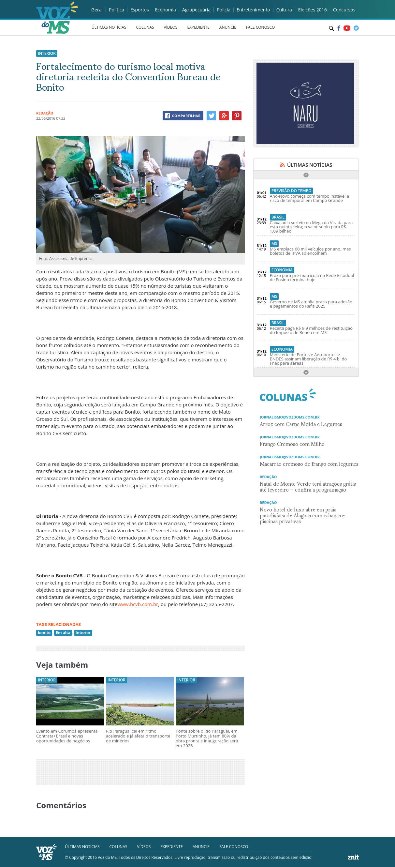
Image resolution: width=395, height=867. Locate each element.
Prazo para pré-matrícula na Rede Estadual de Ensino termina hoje (312, 277)
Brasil (278, 217)
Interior (47, 53)
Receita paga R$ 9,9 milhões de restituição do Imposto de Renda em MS (311, 330)
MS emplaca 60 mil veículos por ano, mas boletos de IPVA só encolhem (310, 251)
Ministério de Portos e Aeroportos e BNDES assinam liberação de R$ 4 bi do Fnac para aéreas (308, 359)
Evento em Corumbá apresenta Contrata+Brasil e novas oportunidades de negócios (67, 736)
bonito (44, 632)
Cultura (284, 10)
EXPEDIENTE (198, 27)
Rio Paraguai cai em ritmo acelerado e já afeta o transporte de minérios (138, 736)
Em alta (63, 632)
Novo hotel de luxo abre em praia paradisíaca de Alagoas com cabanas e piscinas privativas (302, 514)
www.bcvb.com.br (137, 604)
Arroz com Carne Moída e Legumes (301, 423)
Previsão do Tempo (291, 190)
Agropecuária (196, 10)
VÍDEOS (171, 27)
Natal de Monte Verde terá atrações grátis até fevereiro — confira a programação (308, 486)
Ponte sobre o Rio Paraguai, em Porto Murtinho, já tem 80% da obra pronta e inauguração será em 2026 (207, 738)
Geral (97, 10)
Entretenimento (253, 10)
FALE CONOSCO (260, 27)
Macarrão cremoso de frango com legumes (309, 463)
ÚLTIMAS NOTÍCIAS (109, 27)
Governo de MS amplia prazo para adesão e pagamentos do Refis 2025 (311, 304)
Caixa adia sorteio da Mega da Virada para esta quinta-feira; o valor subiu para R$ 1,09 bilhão (311, 227)
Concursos (344, 10)
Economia (165, 10)
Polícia (223, 10)
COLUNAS (145, 27)
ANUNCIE (227, 27)
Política (116, 10)
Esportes (139, 10)
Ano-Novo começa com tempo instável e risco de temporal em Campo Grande (309, 198)
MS (274, 243)
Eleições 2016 (312, 10)
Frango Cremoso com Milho (292, 443)
